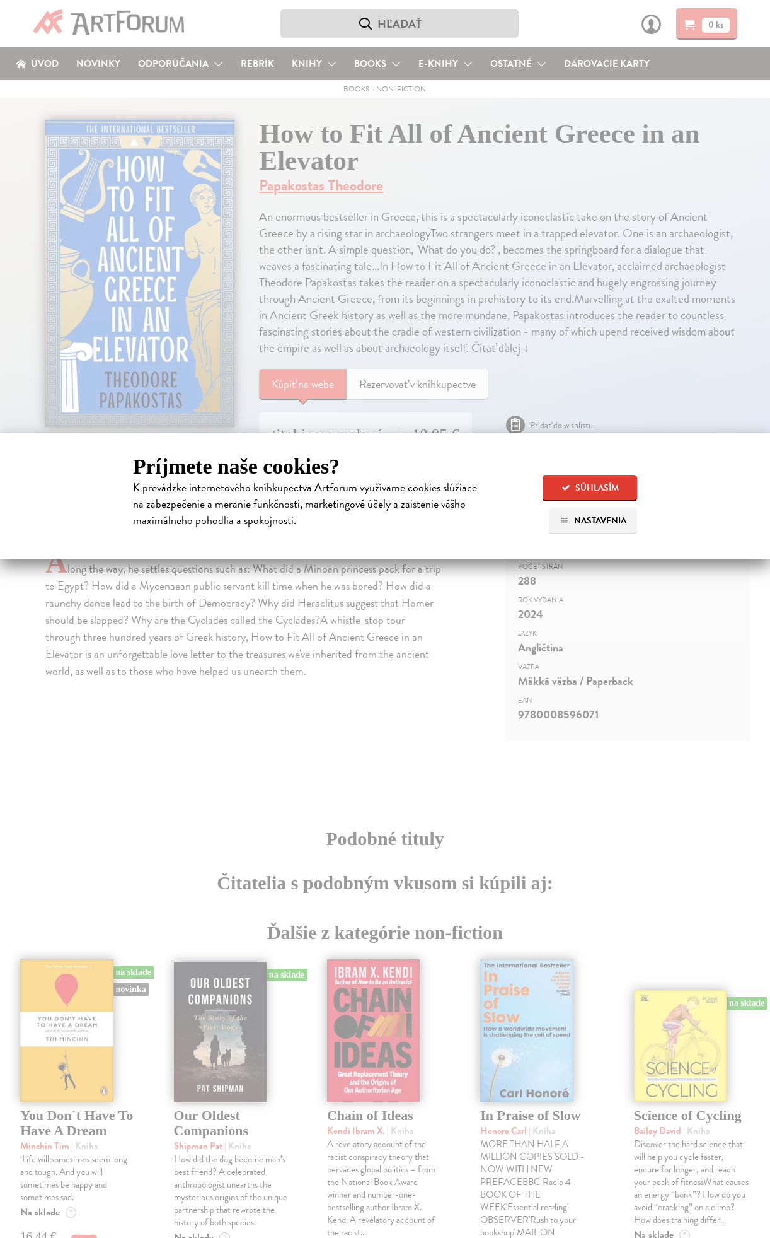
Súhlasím (590, 487)
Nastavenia (593, 520)
